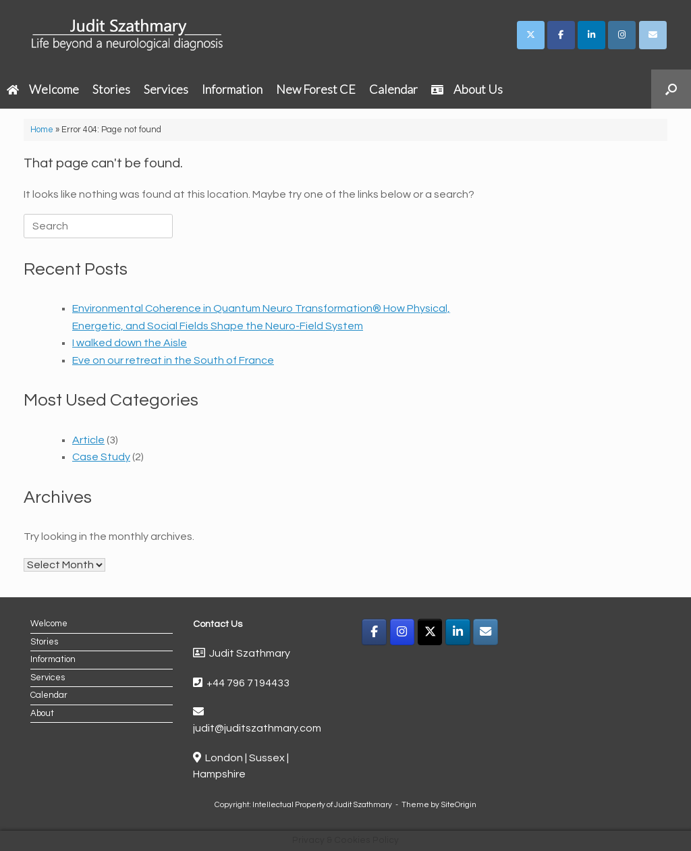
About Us (467, 89)
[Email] (485, 632)
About (42, 713)
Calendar (393, 89)
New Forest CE (316, 89)
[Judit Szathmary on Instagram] (622, 35)
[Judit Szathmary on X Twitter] (531, 35)
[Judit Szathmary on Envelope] (653, 35)
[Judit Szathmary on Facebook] (561, 35)
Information (232, 89)
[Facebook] (374, 632)
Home (41, 129)
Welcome (43, 89)
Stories (111, 89)
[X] (430, 632)
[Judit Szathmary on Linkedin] (591, 35)
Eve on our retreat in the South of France (173, 360)
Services (166, 89)
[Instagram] (402, 632)
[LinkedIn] (457, 632)
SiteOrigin (458, 804)
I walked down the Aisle (129, 342)
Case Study (101, 456)
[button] (671, 89)
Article (88, 440)
